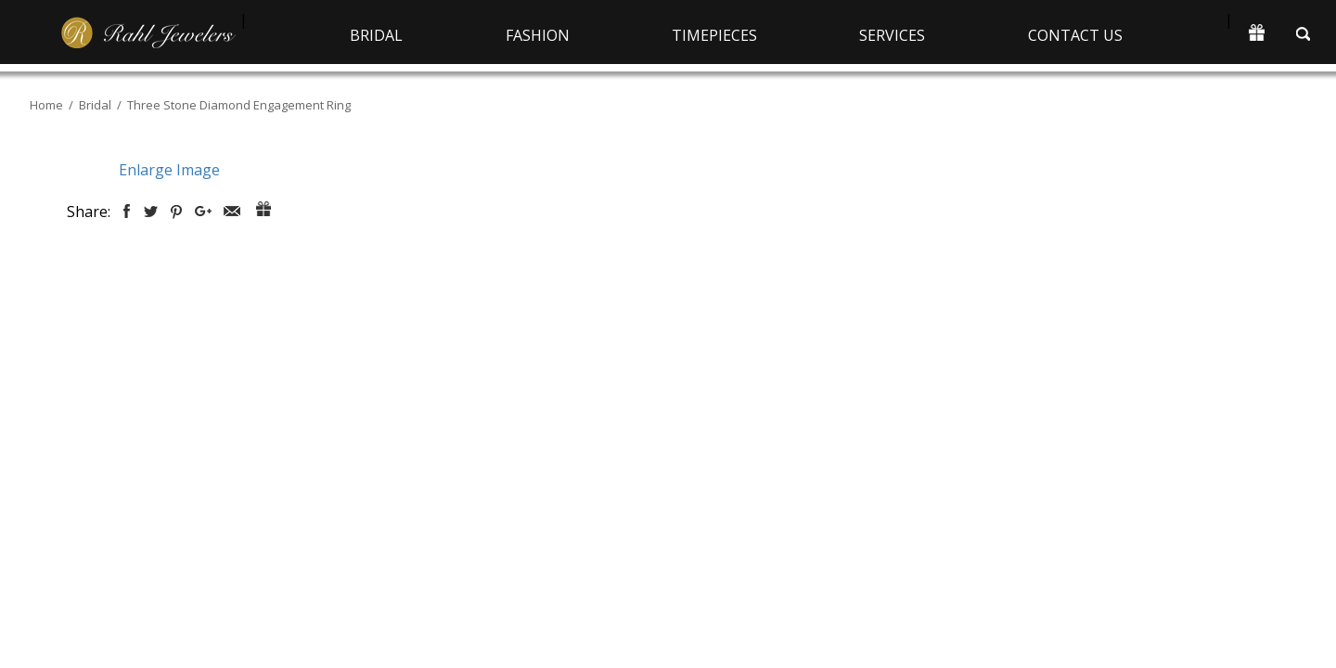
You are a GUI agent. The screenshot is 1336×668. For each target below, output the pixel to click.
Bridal (376, 35)
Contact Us (1075, 35)
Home (46, 104)
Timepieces (714, 35)
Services (892, 35)
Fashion (538, 35)
